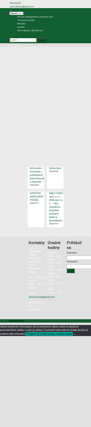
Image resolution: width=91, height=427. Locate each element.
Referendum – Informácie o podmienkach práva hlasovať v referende (37, 175)
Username (72, 252)
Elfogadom (31, 333)
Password (72, 261)
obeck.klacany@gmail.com (41, 297)
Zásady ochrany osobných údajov (55, 333)
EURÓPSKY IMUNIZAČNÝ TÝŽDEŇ (36, 196)
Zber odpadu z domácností (30, 30)
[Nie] (74, 334)
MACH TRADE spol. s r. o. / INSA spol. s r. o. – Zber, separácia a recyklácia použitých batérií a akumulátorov (56, 207)
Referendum (55, 168)
